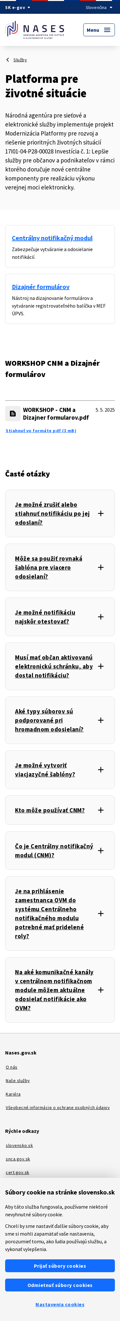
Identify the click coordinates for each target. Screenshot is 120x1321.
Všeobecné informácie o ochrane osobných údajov (58, 1107)
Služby (20, 60)
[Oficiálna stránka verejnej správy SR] (19, 7)
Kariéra (13, 1094)
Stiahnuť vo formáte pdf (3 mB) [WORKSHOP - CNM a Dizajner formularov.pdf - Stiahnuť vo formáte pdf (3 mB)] (41, 430)
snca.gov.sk (18, 1159)
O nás (12, 1067)
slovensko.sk (19, 1145)
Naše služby (18, 1080)
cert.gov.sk (17, 1172)
